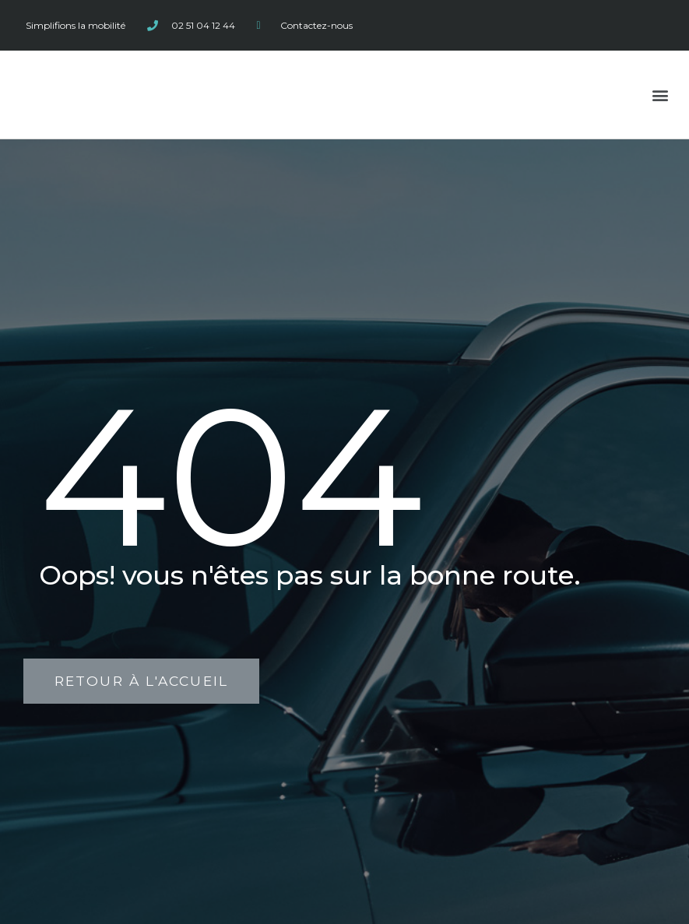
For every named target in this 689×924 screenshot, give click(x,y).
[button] (660, 94)
